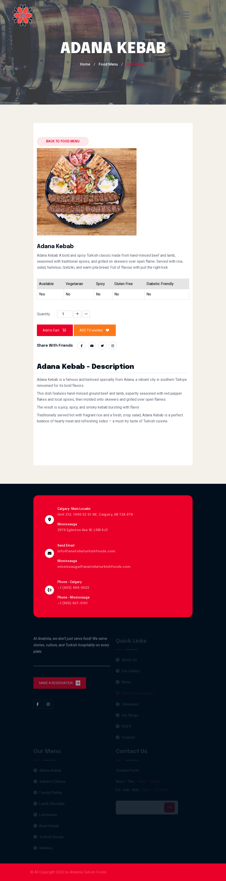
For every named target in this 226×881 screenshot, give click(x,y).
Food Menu (108, 64)
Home (85, 64)
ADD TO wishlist (95, 330)
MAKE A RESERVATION (59, 685)
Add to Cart (55, 330)
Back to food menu (63, 141)
